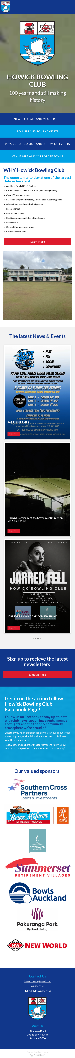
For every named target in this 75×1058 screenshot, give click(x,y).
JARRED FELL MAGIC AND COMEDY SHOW (32, 616)
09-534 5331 (37, 986)
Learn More (37, 241)
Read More (13, 434)
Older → (37, 638)
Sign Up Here (37, 674)
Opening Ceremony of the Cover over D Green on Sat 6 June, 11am (35, 519)
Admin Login (37, 1055)
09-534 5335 (44, 991)
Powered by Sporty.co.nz (37, 1052)
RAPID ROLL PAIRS (18, 422)
